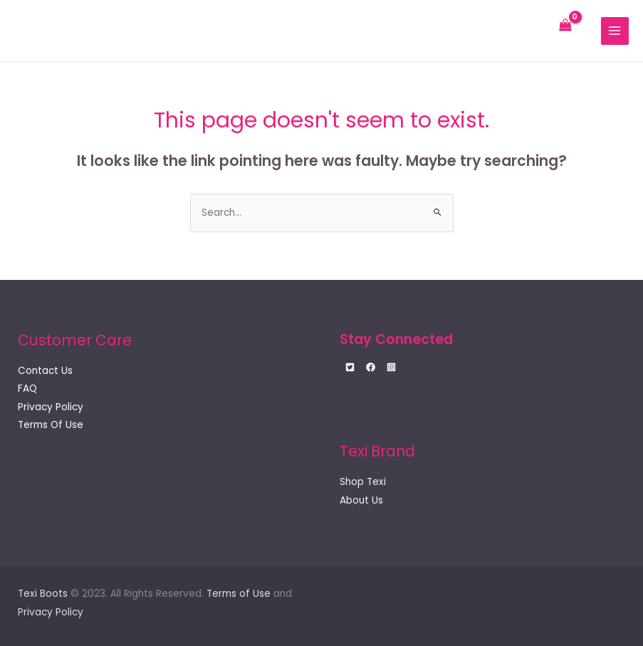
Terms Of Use (50, 425)
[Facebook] (370, 367)
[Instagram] (391, 367)
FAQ (27, 388)
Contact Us (45, 370)
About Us (361, 500)
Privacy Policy (50, 407)
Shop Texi (363, 482)
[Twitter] (350, 367)
